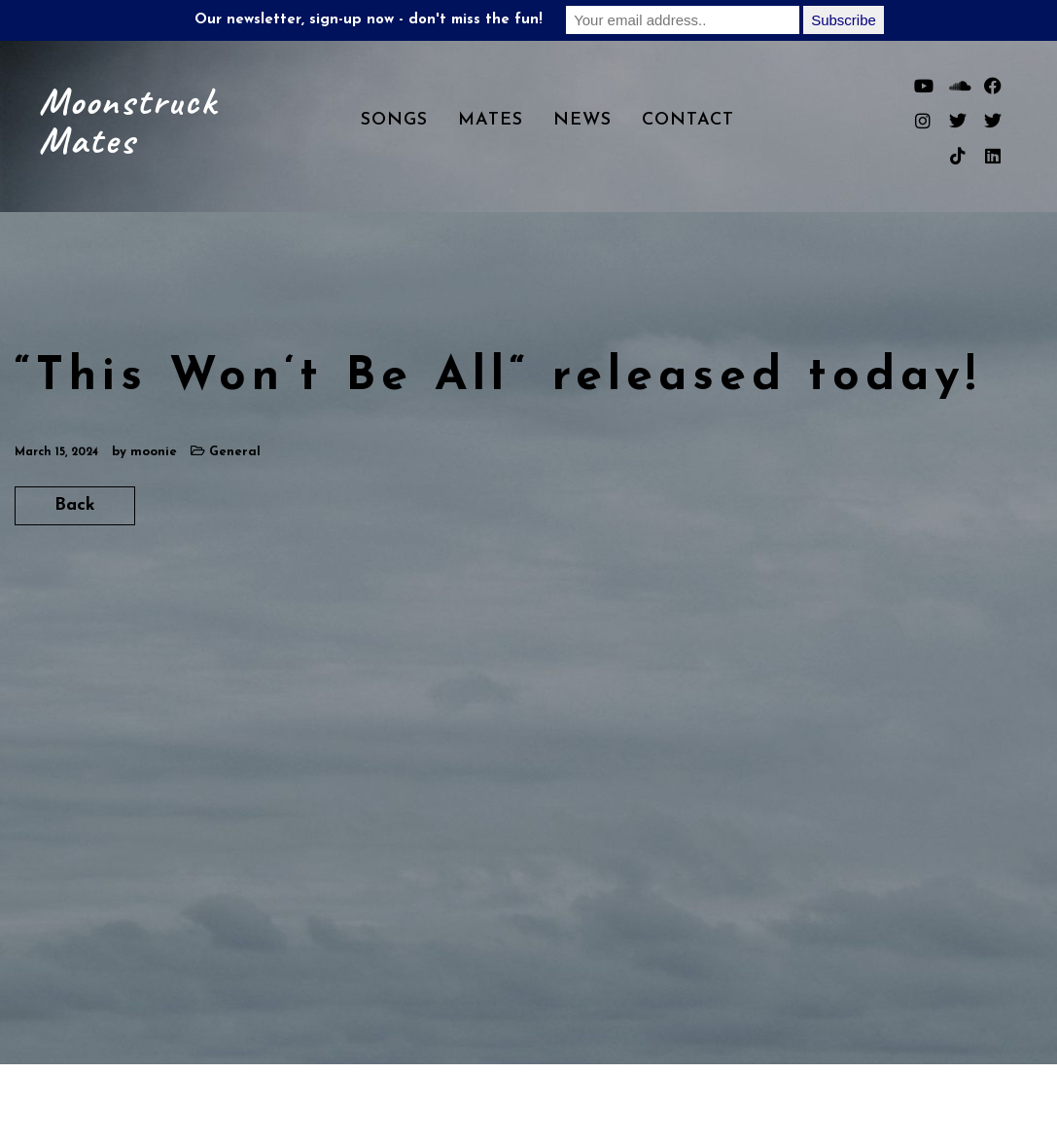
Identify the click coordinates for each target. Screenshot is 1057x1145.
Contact (688, 120)
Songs (394, 120)
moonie (153, 452)
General (235, 452)
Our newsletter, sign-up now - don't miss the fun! (368, 20)
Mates (490, 120)
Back (74, 505)
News (582, 120)
